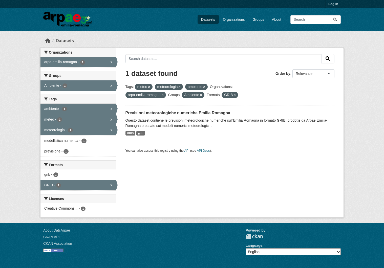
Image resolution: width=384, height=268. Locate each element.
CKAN (254, 236)
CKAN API (51, 237)
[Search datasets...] (315, 19)
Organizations (234, 19)
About (276, 19)
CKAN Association (57, 243)
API (186, 150)
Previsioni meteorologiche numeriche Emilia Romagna (177, 113)
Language (254, 245)
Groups (258, 19)
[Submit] (335, 19)
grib (140, 133)
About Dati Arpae (56, 230)
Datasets (208, 19)
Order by (282, 74)
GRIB (130, 133)
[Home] (47, 40)
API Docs (203, 150)
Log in (333, 4)
